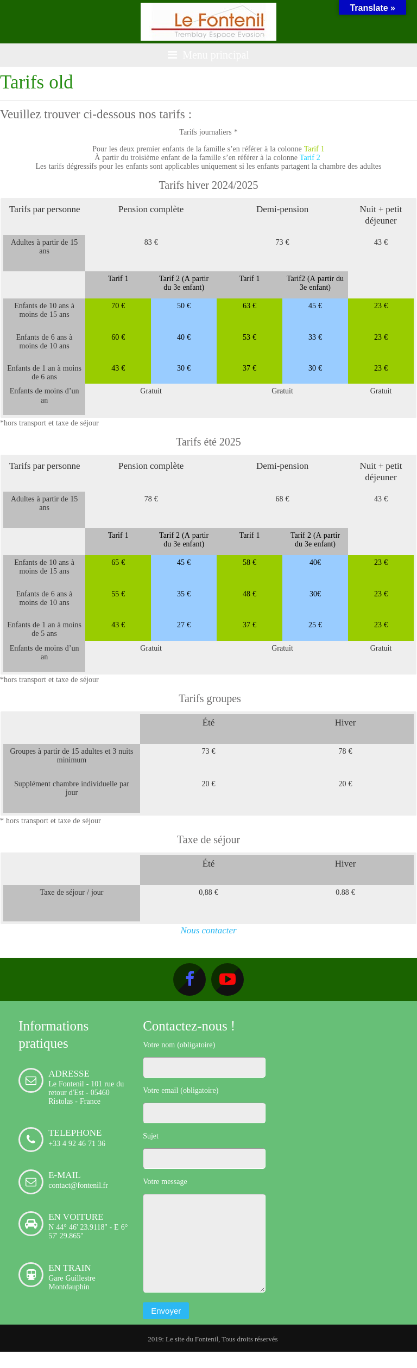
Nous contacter (208, 930)
